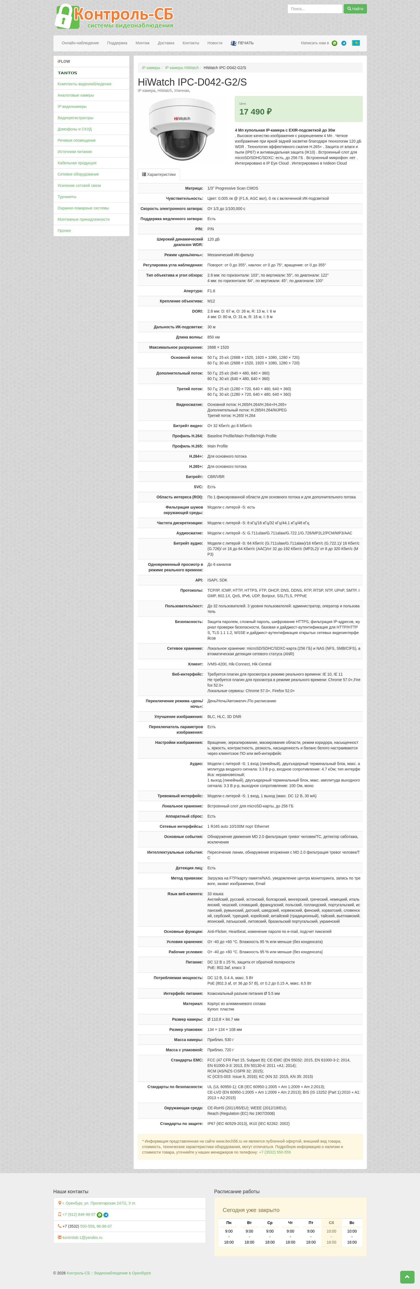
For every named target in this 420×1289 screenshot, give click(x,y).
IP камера (146, 90)
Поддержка (117, 43)
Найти (355, 9)
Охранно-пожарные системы (83, 208)
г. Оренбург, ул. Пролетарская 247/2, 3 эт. (99, 1203)
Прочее (64, 230)
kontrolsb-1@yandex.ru (82, 1237)
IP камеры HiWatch (182, 67)
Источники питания (75, 151)
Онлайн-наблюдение (80, 43)
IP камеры (151, 67)
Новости (214, 43)
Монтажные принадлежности (84, 219)
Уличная (181, 90)
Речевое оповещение (77, 140)
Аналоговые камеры (76, 95)
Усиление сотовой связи (79, 185)
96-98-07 (104, 1226)
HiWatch (165, 90)
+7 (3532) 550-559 (275, 1152)
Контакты (191, 43)
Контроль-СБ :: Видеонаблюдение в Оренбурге (109, 1273)
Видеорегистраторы (76, 118)
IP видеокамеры (72, 106)
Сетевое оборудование (78, 174)
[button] (407, 1277)
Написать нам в (315, 43)
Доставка (166, 43)
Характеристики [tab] (159, 174)
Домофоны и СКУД (75, 129)
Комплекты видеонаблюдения (84, 84)
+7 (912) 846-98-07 (78, 1214)
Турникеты (67, 197)
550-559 (87, 1226)
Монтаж (143, 43)
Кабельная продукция (77, 163)
